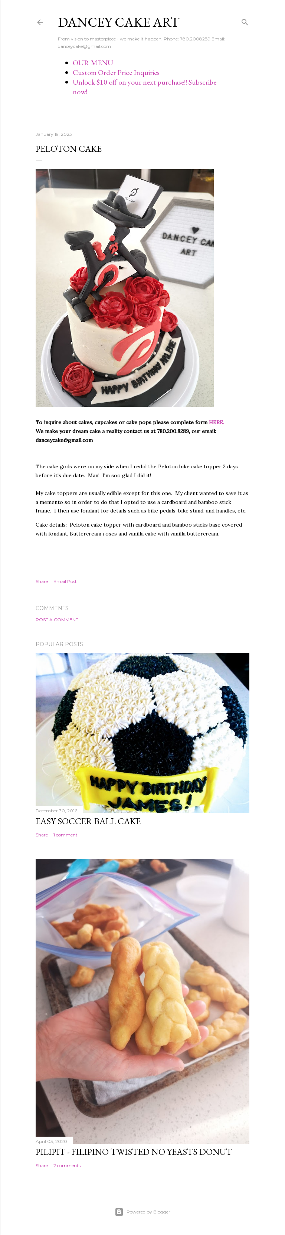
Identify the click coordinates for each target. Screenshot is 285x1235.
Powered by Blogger (142, 1212)
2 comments (67, 1165)
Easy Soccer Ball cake (88, 821)
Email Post (65, 581)
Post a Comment (57, 619)
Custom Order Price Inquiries (116, 72)
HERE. (216, 422)
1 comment (65, 835)
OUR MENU (93, 63)
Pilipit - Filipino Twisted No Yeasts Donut (134, 1151)
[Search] (244, 20)
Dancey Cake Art (119, 22)
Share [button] (42, 581)
